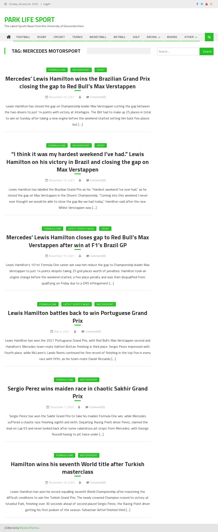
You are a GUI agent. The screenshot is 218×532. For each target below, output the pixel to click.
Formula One (57, 70)
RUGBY (41, 37)
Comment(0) (98, 97)
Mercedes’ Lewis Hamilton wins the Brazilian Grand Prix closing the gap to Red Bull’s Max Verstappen (77, 82)
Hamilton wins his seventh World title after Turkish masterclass (77, 468)
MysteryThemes (29, 528)
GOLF (136, 37)
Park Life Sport (29, 19)
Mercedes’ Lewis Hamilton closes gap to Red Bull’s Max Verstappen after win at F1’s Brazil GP (77, 241)
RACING (152, 37)
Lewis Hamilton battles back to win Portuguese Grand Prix (77, 316)
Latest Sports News (81, 229)
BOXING (172, 37)
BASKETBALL (98, 37)
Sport (101, 70)
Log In (47, 4)
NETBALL (120, 37)
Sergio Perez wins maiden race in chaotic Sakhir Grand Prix (78, 392)
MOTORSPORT (81, 70)
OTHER (189, 37)
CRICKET (59, 37)
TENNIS (77, 37)
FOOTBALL (23, 37)
